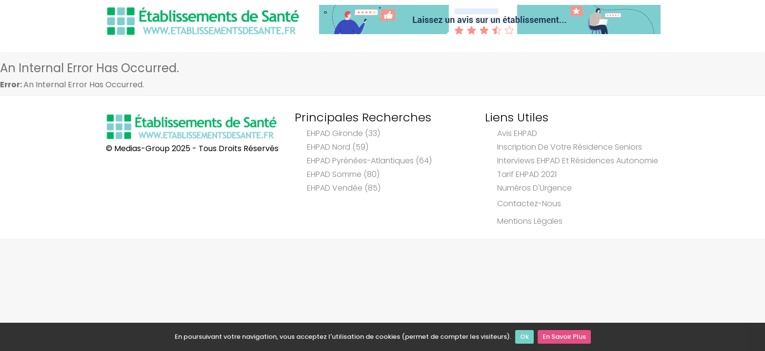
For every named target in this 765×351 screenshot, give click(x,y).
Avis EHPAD (517, 133)
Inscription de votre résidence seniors (569, 147)
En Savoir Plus (564, 336)
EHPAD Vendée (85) (344, 188)
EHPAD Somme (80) (343, 174)
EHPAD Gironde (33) (343, 133)
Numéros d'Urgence (534, 188)
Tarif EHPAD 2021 (527, 174)
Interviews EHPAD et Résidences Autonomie (577, 160)
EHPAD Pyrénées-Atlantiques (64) (369, 160)
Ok (524, 336)
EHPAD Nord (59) (337, 147)
